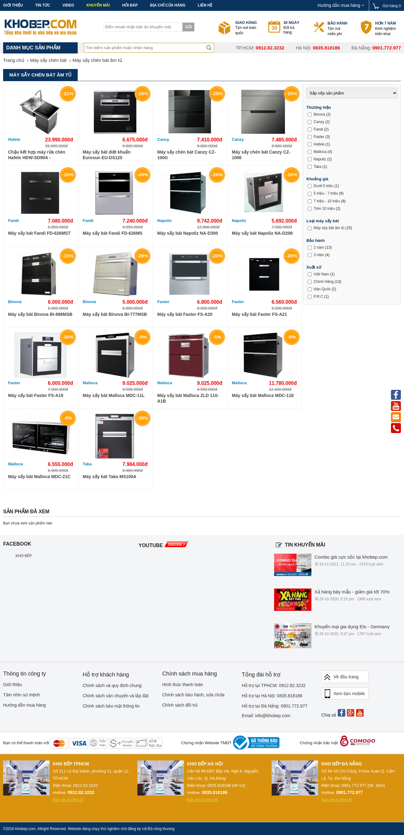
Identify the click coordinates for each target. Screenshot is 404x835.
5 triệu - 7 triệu (326, 193)
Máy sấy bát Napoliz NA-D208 (262, 233)
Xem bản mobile (344, 694)
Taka (87, 464)
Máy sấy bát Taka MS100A (109, 476)
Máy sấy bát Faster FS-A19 (35, 395)
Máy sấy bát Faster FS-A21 (259, 314)
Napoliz (164, 220)
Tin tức (42, 5)
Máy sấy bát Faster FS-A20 (185, 314)
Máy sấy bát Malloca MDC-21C (39, 476)
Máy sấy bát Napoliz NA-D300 (187, 233)
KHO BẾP (24, 556)
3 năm (319, 254)
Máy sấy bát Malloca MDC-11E (263, 395)
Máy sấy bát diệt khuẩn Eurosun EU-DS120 (107, 155)
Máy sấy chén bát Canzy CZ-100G (186, 155)
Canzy (163, 139)
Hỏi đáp (130, 5)
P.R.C (318, 296)
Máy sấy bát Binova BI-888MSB (40, 314)
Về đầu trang (341, 677)
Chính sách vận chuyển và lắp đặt (116, 695)
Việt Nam (321, 274)
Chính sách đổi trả (180, 705)
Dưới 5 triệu (323, 186)
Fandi (13, 220)
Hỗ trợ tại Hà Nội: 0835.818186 (272, 695)
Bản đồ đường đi (68, 799)
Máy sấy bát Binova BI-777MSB (115, 314)
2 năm (319, 247)
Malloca (90, 383)
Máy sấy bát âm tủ (329, 228)
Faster (163, 301)
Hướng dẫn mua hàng (341, 5)
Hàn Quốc (322, 289)
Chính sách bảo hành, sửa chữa (193, 694)
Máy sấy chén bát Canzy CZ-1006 (261, 155)
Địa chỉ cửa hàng (167, 5)
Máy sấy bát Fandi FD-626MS (112, 233)
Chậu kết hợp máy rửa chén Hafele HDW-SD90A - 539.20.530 (36, 155)
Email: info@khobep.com (266, 715)
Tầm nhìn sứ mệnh (21, 694)
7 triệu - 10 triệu (327, 201)
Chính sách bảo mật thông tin (111, 706)
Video (68, 5)
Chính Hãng (323, 281)
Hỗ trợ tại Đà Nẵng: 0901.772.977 (274, 706)
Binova (14, 301)
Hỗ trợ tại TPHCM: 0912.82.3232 (273, 685)
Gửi (188, 27)
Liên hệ (205, 5)
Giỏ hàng (392, 6)
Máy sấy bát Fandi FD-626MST (39, 233)
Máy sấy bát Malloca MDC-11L (114, 395)
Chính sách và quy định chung (112, 685)
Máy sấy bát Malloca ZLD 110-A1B (188, 398)
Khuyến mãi (98, 5)
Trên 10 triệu (324, 208)
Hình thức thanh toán (182, 684)
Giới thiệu (13, 5)
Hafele (14, 139)
